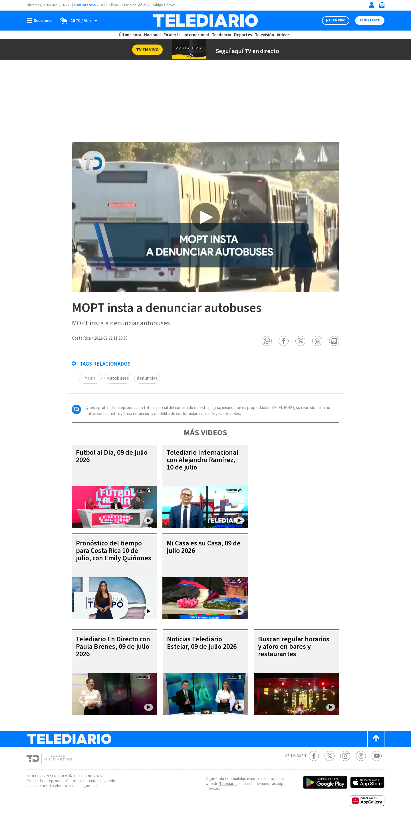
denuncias (147, 378)
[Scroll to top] (375, 739)
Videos (283, 35)
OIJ (102, 5)
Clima (113, 5)
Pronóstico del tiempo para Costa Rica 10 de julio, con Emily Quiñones (113, 551)
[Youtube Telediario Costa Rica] (377, 756)
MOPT (90, 378)
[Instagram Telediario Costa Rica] (345, 756)
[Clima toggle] (77, 20)
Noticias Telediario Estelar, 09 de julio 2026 (202, 643)
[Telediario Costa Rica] (205, 21)
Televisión (264, 35)
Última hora (130, 35)
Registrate (370, 20)
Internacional (196, 35)
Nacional (152, 35)
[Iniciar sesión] (371, 5)
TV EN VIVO (337, 20)
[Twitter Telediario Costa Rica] (330, 756)
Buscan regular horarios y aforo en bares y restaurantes (293, 646)
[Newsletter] (381, 6)
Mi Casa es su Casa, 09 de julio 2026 (204, 547)
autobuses (118, 378)
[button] (267, 341)
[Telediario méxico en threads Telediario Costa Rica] (361, 756)
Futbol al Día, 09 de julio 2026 (112, 456)
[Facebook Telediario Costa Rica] (314, 756)
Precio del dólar (134, 5)
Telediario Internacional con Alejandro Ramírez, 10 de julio (202, 460)
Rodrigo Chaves (162, 5)
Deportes (243, 35)
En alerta (172, 35)
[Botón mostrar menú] (41, 20)
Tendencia (221, 35)
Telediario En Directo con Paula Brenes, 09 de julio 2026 (113, 646)
